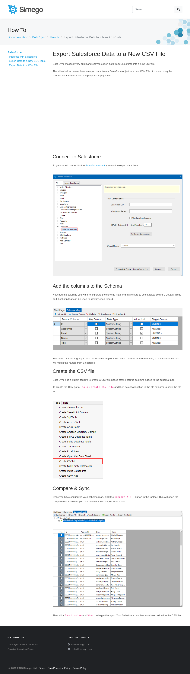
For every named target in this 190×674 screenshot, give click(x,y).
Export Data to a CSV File (23, 65)
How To (55, 37)
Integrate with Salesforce (23, 56)
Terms (42, 668)
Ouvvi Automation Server (21, 649)
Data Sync (39, 37)
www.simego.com (80, 644)
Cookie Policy (79, 668)
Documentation (18, 37)
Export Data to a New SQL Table (27, 60)
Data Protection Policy (59, 668)
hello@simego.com (82, 649)
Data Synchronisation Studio (23, 644)
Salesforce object (95, 165)
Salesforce (15, 52)
